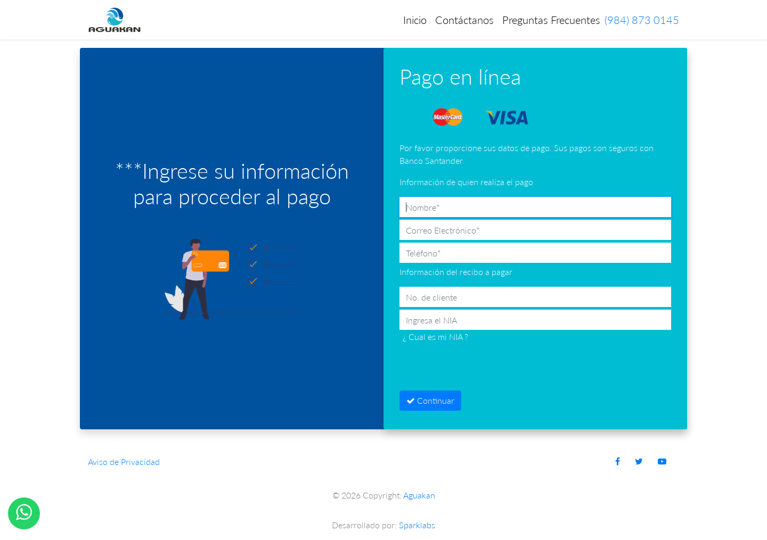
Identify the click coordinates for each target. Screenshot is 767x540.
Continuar (430, 400)
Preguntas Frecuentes (551, 19)
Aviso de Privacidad (124, 461)
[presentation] (480, 367)
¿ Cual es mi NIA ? (435, 336)
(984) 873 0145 (642, 19)
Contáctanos (464, 19)
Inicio (415, 19)
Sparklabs (417, 525)
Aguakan (419, 495)
